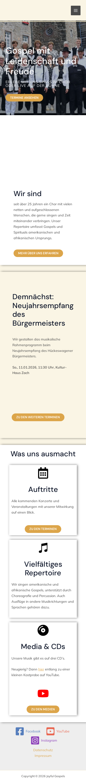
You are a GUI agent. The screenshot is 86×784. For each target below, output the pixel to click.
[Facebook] (28, 731)
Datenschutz (43, 750)
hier (41, 669)
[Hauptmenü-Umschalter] (75, 10)
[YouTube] (58, 731)
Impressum (43, 755)
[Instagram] (43, 740)
